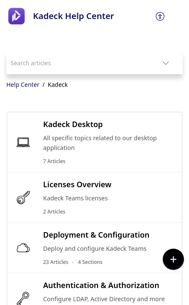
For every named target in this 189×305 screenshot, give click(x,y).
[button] (160, 16)
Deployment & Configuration (96, 234)
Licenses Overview (77, 184)
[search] (77, 63)
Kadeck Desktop (73, 124)
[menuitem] (160, 16)
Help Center (22, 84)
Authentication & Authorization (101, 285)
